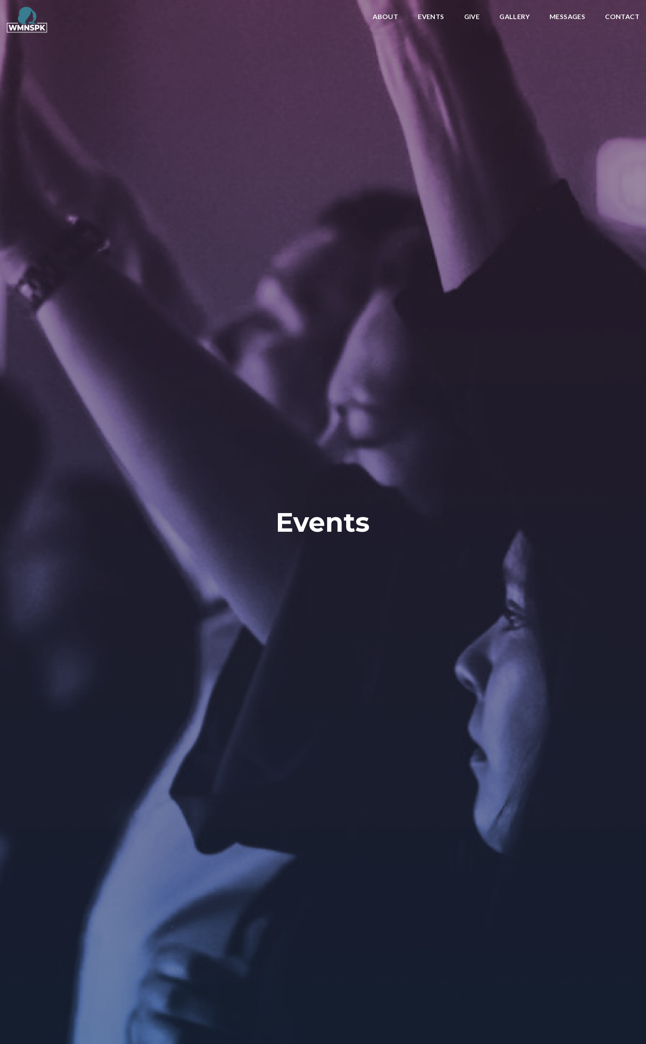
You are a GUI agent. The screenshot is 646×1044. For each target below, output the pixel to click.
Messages (567, 16)
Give (472, 16)
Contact (622, 16)
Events (431, 16)
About (385, 16)
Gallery (514, 16)
